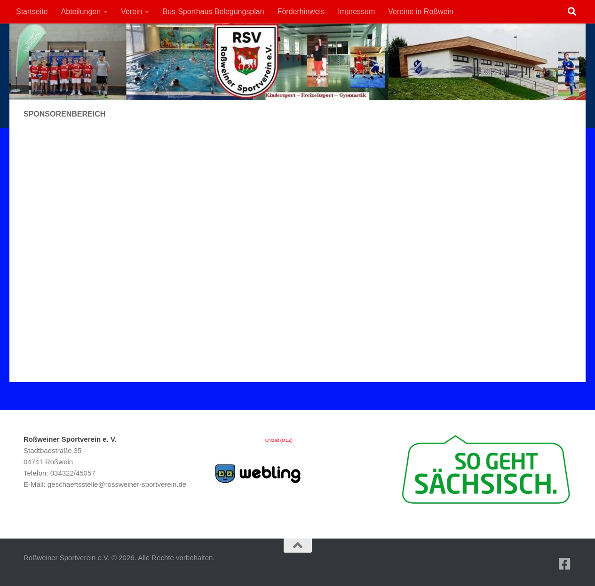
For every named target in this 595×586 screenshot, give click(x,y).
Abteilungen (81, 12)
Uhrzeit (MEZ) (279, 440)
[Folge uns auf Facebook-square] (564, 563)
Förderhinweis (301, 12)
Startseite (32, 12)
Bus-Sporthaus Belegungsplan (213, 12)
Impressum (356, 12)
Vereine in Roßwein (420, 12)
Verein (131, 12)
